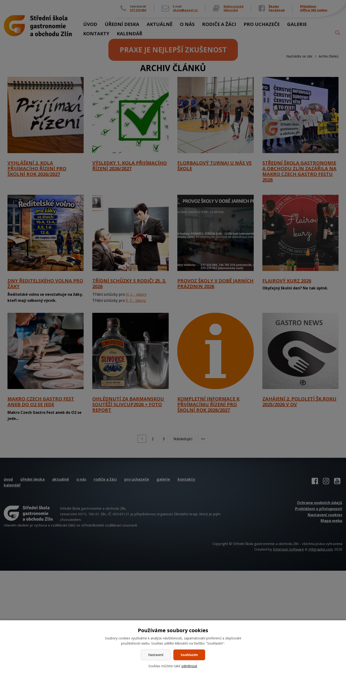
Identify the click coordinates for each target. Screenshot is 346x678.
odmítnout (189, 666)
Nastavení (155, 655)
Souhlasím (189, 655)
